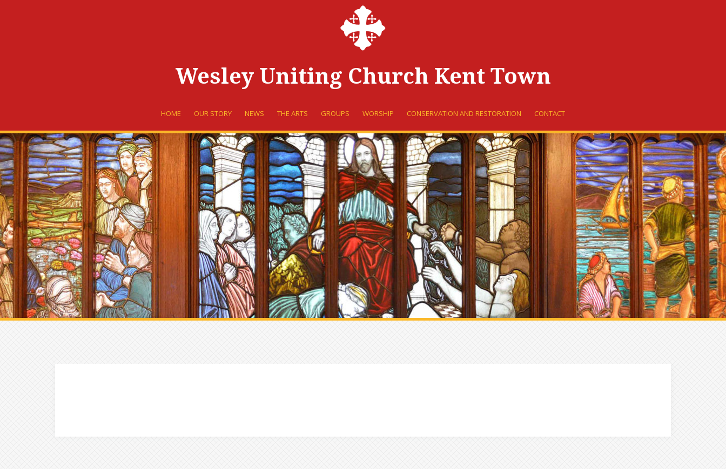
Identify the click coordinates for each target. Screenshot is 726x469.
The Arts (292, 113)
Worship (378, 113)
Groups (335, 113)
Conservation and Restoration (464, 113)
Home (171, 113)
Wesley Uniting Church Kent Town (363, 76)
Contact (549, 113)
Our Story (213, 113)
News (254, 113)
